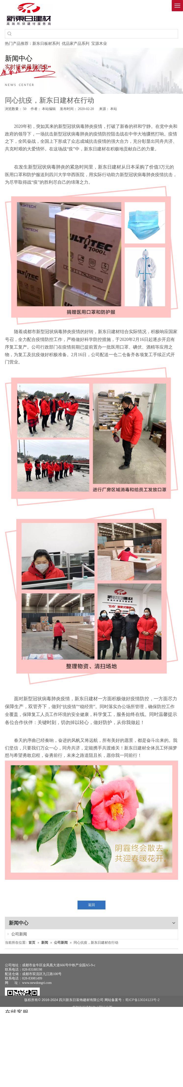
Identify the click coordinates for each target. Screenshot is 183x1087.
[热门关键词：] (9, 33)
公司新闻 (17, 934)
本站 (113, 109)
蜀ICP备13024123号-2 (142, 1000)
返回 (91, 905)
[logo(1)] (29, 14)
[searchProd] (96, 33)
